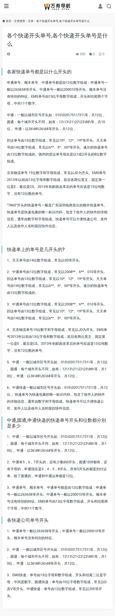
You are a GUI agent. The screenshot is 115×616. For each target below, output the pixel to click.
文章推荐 (19, 21)
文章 (30, 21)
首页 (8, 21)
